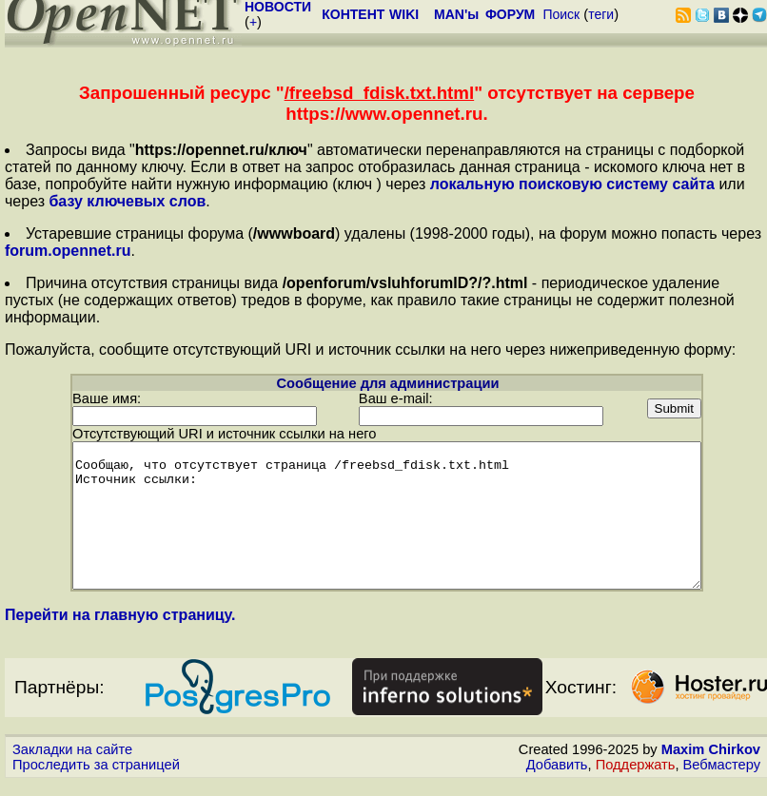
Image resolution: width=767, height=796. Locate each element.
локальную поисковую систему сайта (572, 184)
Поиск (561, 14)
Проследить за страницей (96, 778)
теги (601, 14)
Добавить (557, 778)
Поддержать (636, 778)
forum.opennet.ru (67, 251)
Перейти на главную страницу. (120, 628)
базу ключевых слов (127, 201)
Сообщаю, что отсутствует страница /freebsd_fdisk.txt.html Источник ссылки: (386, 514)
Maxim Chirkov (710, 762)
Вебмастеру (721, 778)
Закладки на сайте (72, 762)
